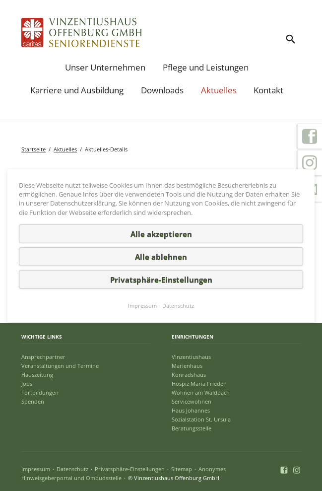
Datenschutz (72, 469)
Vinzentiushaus (191, 356)
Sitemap (181, 469)
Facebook (309, 136)
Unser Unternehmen (105, 67)
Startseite (33, 149)
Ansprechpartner (43, 356)
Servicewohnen (191, 401)
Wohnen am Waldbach (201, 392)
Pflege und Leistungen (206, 67)
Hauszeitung (37, 374)
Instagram (309, 162)
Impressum (35, 469)
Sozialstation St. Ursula (201, 419)
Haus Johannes (191, 410)
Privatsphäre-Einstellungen (130, 469)
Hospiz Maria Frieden (199, 383)
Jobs (26, 383)
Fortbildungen (40, 392)
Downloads (162, 90)
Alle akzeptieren (161, 233)
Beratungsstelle (191, 428)
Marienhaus (187, 365)
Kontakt (268, 90)
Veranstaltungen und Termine (60, 365)
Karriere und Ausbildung (77, 90)
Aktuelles (219, 90)
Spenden (32, 401)
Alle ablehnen (161, 256)
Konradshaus (189, 374)
